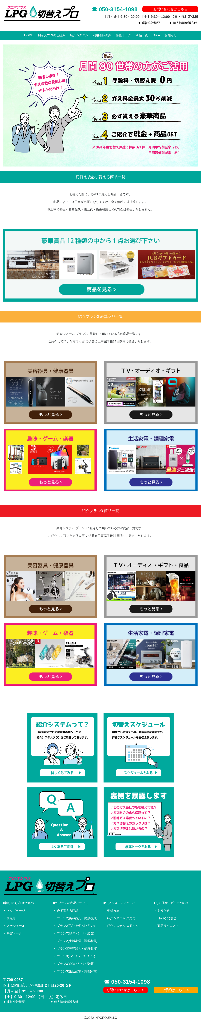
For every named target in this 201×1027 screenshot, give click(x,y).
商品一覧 (142, 35)
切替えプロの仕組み (51, 35)
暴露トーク (123, 35)
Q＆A (156, 35)
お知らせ (171, 35)
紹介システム (79, 35)
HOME (28, 35)
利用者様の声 (102, 35)
